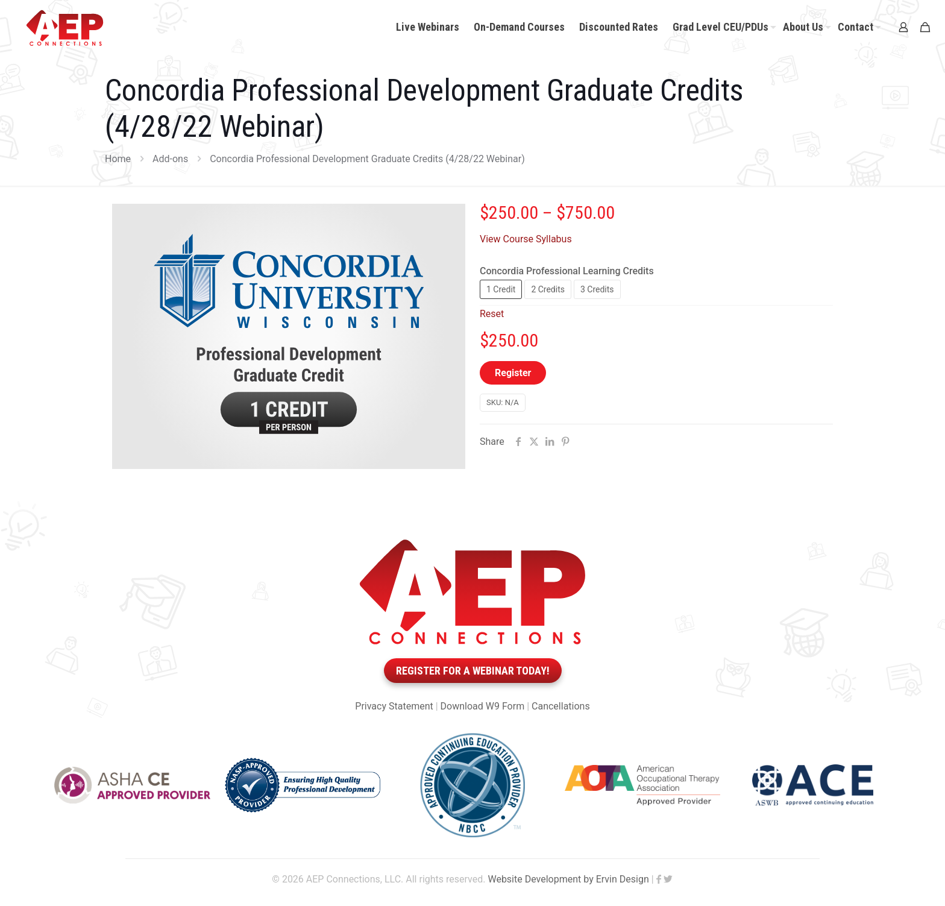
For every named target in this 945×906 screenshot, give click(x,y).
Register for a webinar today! (473, 670)
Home (118, 159)
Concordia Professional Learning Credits (567, 271)
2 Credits (548, 289)
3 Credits (597, 289)
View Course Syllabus (526, 239)
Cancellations (561, 706)
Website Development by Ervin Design (568, 879)
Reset (492, 313)
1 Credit (500, 289)
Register (513, 373)
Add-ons (170, 159)
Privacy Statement (394, 706)
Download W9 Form (483, 706)
